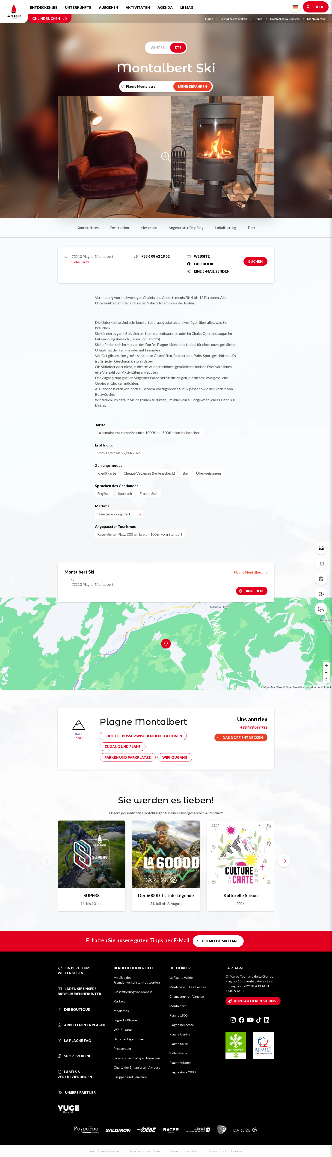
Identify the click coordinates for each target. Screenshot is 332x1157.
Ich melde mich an (219, 941)
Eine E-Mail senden (208, 271)
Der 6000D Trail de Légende (166, 895)
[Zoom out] (326, 672)
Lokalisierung (225, 227)
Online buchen (49, 18)
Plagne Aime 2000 (182, 1072)
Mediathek (121, 1011)
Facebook (200, 264)
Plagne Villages (180, 1063)
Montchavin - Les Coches (187, 987)
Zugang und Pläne (122, 746)
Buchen (255, 261)
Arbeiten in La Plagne (82, 1025)
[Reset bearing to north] (326, 679)
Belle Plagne (178, 1053)
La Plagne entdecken (236, 19)
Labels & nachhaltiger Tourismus (137, 1058)
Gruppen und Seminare (130, 1077)
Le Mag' (187, 7)
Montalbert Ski (316, 19)
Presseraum (122, 1048)
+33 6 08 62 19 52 (152, 256)
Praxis (261, 19)
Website (198, 256)
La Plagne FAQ (74, 1040)
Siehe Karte (80, 262)
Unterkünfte (78, 7)
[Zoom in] (326, 665)
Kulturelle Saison (241, 895)
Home (211, 19)
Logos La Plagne (125, 1020)
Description (119, 227)
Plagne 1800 (178, 1015)
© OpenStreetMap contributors (301, 687)
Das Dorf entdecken (242, 737)
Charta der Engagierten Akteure (137, 1067)
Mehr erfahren (192, 86)
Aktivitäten (138, 7)
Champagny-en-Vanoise (186, 996)
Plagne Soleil (178, 1044)
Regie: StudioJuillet (184, 1151)
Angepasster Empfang (186, 227)
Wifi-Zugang (174, 757)
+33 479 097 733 (253, 727)
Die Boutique (74, 1009)
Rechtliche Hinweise (104, 1151)
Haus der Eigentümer (129, 1039)
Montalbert (177, 1006)
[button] (284, 860)
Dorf (251, 227)
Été (178, 47)
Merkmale (148, 227)
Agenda (165, 7)
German (295, 7)
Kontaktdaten (88, 227)
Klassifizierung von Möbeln (133, 992)
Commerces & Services (287, 19)
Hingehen (253, 591)
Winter (158, 47)
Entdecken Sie (43, 7)
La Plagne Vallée (181, 977)
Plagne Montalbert (250, 572)
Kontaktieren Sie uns (255, 1001)
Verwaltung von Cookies (225, 1151)
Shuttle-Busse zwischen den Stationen (143, 736)
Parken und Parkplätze (127, 757)
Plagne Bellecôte (181, 1025)
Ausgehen (108, 7)
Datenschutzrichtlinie (144, 1151)
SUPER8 (91, 895)
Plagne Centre (179, 1034)
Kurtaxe (119, 1001)
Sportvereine (74, 1056)
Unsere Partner (77, 1092)
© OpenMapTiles (271, 687)
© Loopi (326, 687)
